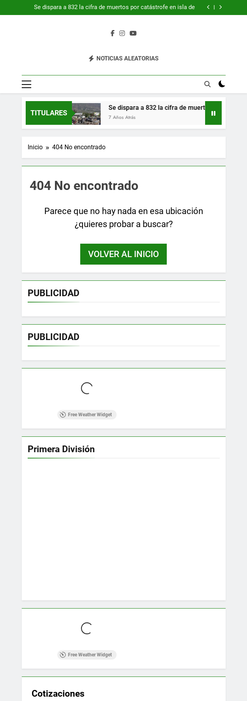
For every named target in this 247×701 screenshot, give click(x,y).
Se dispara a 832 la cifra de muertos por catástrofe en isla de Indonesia (114, 7)
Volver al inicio (123, 254)
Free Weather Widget (86, 415)
